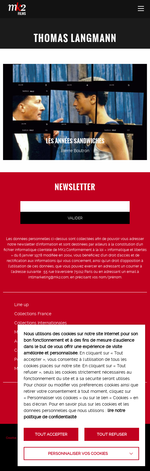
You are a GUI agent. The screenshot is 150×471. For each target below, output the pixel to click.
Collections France (32, 313)
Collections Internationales (40, 322)
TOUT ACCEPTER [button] (51, 434)
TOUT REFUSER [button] (112, 434)
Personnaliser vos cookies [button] (78, 453)
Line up (21, 304)
